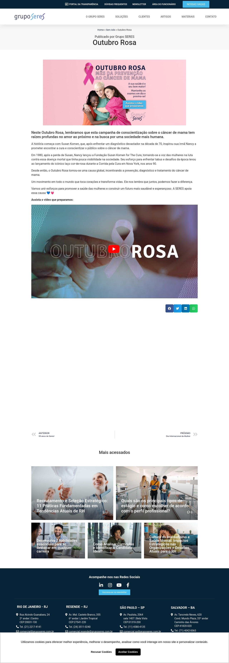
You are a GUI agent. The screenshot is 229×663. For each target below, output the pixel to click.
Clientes (144, 16)
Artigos (166, 16)
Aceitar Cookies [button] (128, 651)
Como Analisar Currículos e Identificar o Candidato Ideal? (113, 547)
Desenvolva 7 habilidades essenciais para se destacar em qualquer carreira (57, 545)
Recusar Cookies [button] (101, 651)
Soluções (121, 16)
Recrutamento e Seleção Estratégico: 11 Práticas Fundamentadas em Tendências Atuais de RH (72, 506)
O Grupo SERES (95, 16)
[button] (196, 4)
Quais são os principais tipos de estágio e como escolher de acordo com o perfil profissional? (155, 506)
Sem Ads (110, 29)
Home (101, 29)
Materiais (188, 16)
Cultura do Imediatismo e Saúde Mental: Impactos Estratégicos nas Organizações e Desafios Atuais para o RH (169, 544)
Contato (210, 16)
